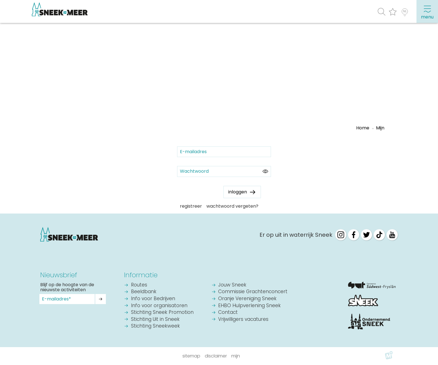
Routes (139, 285)
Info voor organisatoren (159, 306)
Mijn (235, 356)
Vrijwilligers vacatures (243, 320)
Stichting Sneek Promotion (162, 313)
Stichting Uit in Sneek (155, 320)
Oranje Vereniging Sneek (247, 299)
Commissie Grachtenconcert (252, 292)
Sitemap (191, 356)
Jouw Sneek (232, 285)
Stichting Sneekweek (155, 326)
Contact (228, 313)
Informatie (141, 274)
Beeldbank (143, 292)
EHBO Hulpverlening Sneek (249, 306)
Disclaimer (216, 356)
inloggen (237, 192)
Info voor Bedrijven (153, 299)
